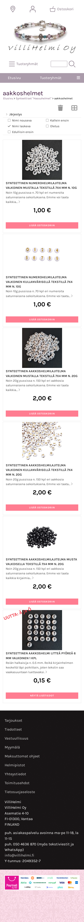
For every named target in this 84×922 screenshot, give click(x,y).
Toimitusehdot (17, 783)
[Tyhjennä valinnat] (60, 109)
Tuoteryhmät (51, 78)
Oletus (52, 126)
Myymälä (12, 747)
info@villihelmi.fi (19, 855)
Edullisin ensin (20, 132)
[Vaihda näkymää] (74, 109)
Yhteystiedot (15, 774)
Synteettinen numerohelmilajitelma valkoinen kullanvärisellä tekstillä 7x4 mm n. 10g (39, 281)
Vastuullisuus (16, 738)
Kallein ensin (57, 120)
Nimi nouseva (19, 120)
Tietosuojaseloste (20, 792)
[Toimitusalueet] (12, 9)
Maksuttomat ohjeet (22, 756)
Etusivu (14, 78)
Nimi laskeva (18, 126)
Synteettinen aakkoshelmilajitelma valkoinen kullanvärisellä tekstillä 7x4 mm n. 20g (39, 470)
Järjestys (13, 114)
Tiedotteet (13, 729)
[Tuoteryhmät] (24, 64)
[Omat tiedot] (32, 9)
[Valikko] (78, 78)
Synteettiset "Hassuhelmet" (33, 98)
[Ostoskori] (62, 9)
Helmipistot (15, 765)
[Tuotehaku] (59, 64)
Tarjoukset (13, 720)
